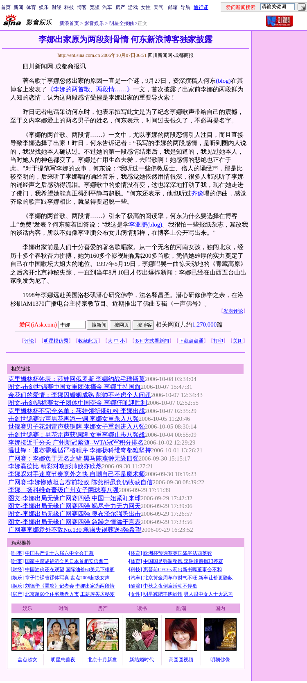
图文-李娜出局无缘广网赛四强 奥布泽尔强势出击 (74, 514)
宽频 (94, 7)
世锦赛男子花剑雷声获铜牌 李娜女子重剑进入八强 (76, 426)
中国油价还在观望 (44, 569)
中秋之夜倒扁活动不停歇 (170, 586)
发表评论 (233, 311)
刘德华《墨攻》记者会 (49, 586)
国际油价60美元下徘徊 (90, 569)
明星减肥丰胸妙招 (163, 594)
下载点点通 (191, 341)
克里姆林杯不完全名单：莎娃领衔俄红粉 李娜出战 (76, 411)
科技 (69, 7)
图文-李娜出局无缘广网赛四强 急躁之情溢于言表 (74, 522)
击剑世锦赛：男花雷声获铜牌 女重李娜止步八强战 (76, 434)
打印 (218, 341)
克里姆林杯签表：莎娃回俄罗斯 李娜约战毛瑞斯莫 (76, 379)
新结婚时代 (141, 660)
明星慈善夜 (63, 660)
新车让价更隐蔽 (216, 578)
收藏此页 (88, 341)
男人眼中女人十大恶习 (208, 594)
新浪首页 (69, 23)
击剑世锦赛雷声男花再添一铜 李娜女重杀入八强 (73, 418)
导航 (185, 7)
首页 (6, 7)
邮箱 (173, 7)
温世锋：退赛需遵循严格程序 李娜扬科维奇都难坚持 (79, 450)
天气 (158, 7)
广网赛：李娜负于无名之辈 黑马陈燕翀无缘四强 (73, 458)
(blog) (223, 80)
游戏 (133, 7)
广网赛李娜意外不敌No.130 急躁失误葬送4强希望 (74, 529)
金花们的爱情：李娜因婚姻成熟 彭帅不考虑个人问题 (79, 395)
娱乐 (44, 7)
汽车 (107, 7)
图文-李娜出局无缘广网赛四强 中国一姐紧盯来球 (74, 498)
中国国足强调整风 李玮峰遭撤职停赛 (183, 561)
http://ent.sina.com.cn (79, 55)
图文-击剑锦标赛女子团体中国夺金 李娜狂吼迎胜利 (77, 402)
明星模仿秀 (56, 341)
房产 (120, 7)
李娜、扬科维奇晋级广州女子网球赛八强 (63, 490)
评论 (29, 341)
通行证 (201, 7)
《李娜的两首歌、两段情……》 (90, 89)
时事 (17, 553)
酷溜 (135, 586)
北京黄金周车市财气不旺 (170, 578)
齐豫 (197, 193)
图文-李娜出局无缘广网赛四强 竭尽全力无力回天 (74, 506)
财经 (56, 7)
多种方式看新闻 (152, 341)
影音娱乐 (94, 23)
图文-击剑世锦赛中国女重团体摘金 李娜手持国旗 (74, 386)
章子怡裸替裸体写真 (47, 578)
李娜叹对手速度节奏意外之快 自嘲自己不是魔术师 (76, 474)
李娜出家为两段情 (95, 586)
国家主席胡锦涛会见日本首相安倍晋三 (66, 561)
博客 (82, 7)
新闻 (18, 7)
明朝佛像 (220, 660)
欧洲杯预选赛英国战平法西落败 (177, 553)
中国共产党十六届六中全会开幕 (59, 553)
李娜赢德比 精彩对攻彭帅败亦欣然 (55, 466)
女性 (146, 7)
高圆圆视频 (181, 660)
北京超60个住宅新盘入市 (52, 594)
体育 (31, 7)
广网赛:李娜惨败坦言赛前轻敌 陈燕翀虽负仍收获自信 (80, 482)
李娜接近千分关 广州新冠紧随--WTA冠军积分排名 (76, 442)
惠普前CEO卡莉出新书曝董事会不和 (182, 569)
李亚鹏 (138, 224)
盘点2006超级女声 (90, 578)
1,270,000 (204, 324)
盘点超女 (27, 660)
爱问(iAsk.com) (37, 325)
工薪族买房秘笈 (97, 594)
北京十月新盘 (102, 660)
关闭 (238, 341)
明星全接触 (121, 23)
